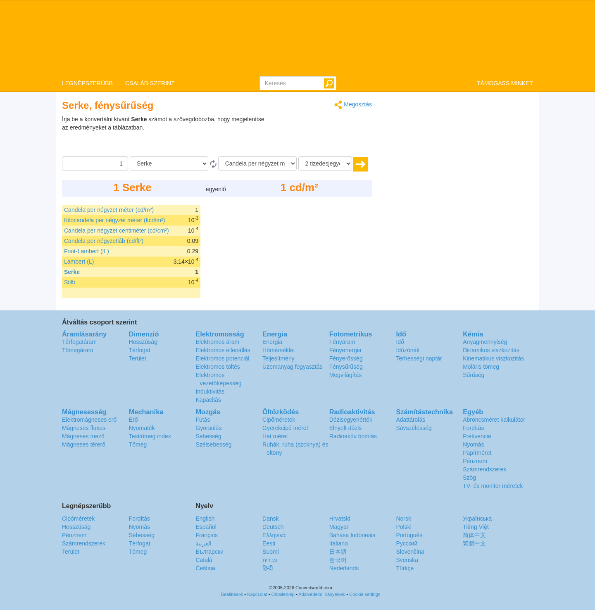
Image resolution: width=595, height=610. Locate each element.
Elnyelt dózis (345, 428)
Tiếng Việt (476, 527)
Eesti (268, 543)
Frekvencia (477, 436)
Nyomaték (142, 428)
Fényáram (342, 342)
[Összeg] (95, 163)
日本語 (338, 551)
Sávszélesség (413, 428)
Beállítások (232, 594)
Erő (133, 419)
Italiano (338, 543)
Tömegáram (77, 350)
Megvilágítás (345, 375)
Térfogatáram (79, 342)
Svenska (407, 560)
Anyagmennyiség (485, 342)
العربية (203, 543)
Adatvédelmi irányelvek (321, 594)
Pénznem (475, 461)
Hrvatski (339, 518)
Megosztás (353, 105)
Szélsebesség (213, 444)
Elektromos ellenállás (222, 350)
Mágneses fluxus (83, 428)
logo (297, 37)
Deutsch (272, 527)
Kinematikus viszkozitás (493, 358)
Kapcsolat (257, 594)
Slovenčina (410, 551)
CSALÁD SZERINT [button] (150, 83)
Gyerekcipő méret (285, 428)
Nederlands (344, 568)
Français (206, 535)
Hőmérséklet (278, 350)
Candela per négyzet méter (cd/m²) (109, 210)
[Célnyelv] (257, 163)
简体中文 (474, 535)
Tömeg (138, 444)
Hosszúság (143, 342)
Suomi (270, 551)
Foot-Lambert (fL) (86, 251)
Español (206, 527)
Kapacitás (208, 399)
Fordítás (473, 428)
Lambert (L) (79, 261)
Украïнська (477, 518)
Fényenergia (345, 350)
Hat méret (275, 436)
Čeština (205, 568)
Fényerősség (346, 358)
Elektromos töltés (217, 366)
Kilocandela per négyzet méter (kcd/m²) (114, 220)
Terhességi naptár (419, 358)
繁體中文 (474, 543)
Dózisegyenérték (350, 419)
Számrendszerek (484, 469)
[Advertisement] (320, 135)
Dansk (270, 518)
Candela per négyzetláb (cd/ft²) (103, 241)
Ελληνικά (274, 535)
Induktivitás (209, 391)
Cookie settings (364, 594)
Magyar (339, 527)
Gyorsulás (208, 428)
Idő (400, 342)
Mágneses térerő (83, 444)
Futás (202, 419)
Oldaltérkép (283, 594)
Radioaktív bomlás (353, 436)
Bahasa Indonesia (352, 535)
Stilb (69, 282)
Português (409, 535)
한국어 (338, 560)
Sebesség (208, 436)
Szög (469, 477)
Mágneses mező (83, 436)
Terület (137, 358)
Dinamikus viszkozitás (491, 350)
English (204, 518)
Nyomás (473, 444)
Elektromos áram (217, 342)
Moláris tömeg (481, 366)
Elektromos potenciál (222, 358)
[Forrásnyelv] (169, 163)
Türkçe (405, 568)
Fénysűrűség (346, 366)
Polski (403, 527)
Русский (406, 543)
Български (209, 551)
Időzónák (407, 350)
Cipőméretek (278, 419)
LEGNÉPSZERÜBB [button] (87, 83)
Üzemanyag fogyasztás (292, 366)
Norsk (403, 518)
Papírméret (477, 452)
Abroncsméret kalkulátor (494, 419)
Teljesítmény (278, 358)
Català (203, 560)
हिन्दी (267, 568)
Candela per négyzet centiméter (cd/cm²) (116, 230)
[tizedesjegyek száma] (325, 163)
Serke (72, 272)
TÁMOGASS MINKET (505, 83)
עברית (270, 560)
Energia (272, 342)
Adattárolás (410, 419)
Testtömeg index (150, 436)
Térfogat (139, 350)
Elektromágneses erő (89, 419)
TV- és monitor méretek (493, 486)
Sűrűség (473, 375)
